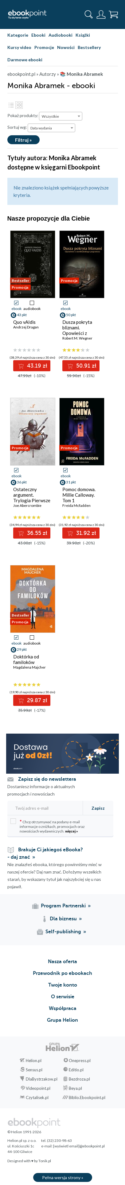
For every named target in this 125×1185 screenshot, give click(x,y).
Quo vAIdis (24, 322)
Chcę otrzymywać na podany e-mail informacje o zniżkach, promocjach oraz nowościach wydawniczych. (47, 825)
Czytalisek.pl (37, 1097)
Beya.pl (75, 1088)
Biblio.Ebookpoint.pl (87, 1097)
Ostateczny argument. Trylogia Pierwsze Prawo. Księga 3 (31, 498)
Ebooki (38, 35)
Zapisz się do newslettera (47, 779)
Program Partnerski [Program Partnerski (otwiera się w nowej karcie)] (63, 906)
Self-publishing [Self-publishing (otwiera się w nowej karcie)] (63, 932)
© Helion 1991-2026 (24, 1132)
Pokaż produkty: (22, 115)
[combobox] (60, 116)
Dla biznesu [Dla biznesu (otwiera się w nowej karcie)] (63, 919)
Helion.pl (33, 1060)
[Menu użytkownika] (101, 14)
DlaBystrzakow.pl (41, 1079)
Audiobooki (60, 35)
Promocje (44, 47)
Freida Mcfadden (76, 505)
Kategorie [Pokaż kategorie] (17, 35)
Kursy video (19, 47)
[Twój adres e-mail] (43, 808)
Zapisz (98, 808)
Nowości (66, 47)
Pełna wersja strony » (62, 1177)
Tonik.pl (44, 1161)
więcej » (71, 831)
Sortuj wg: (17, 127)
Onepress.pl (80, 1060)
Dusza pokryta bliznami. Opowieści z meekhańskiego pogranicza (78, 333)
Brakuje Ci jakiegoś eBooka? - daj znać (45, 853)
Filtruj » (23, 140)
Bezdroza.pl (79, 1079)
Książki (83, 35)
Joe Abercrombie (27, 505)
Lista (11, 105)
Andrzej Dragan (26, 327)
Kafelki (19, 105)
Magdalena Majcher (29, 667)
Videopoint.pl (38, 1088)
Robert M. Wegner (77, 338)
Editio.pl (76, 1069)
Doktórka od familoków (26, 659)
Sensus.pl (34, 1069)
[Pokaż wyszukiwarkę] (88, 14)
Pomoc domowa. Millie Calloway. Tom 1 (79, 495)
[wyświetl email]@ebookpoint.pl (79, 1146)
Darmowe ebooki (24, 59)
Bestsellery (89, 47)
